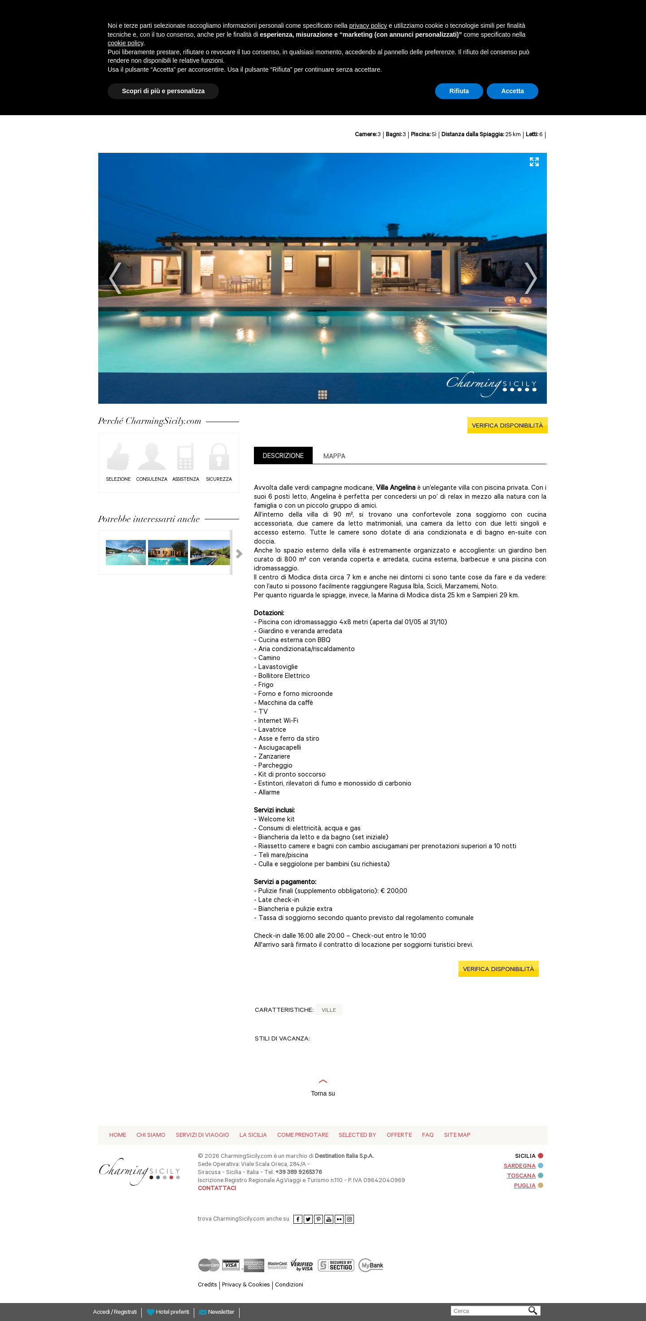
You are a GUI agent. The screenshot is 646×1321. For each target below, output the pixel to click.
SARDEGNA (523, 1166)
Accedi (102, 1313)
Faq (428, 1135)
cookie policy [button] (125, 43)
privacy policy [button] (368, 25)
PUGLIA (528, 1186)
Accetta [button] (512, 91)
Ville (329, 1011)
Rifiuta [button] (459, 91)
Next (530, 278)
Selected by (357, 1135)
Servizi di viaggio (202, 1135)
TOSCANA (525, 1176)
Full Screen (534, 161)
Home (117, 1135)
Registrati (125, 1313)
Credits (207, 1285)
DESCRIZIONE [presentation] (283, 457)
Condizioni (289, 1285)
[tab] (283, 455)
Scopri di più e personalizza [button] (163, 91)
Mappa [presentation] (334, 457)
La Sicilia (253, 1135)
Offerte (399, 1135)
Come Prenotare (302, 1135)
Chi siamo (151, 1135)
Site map (457, 1135)
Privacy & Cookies (246, 1285)
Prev (115, 278)
